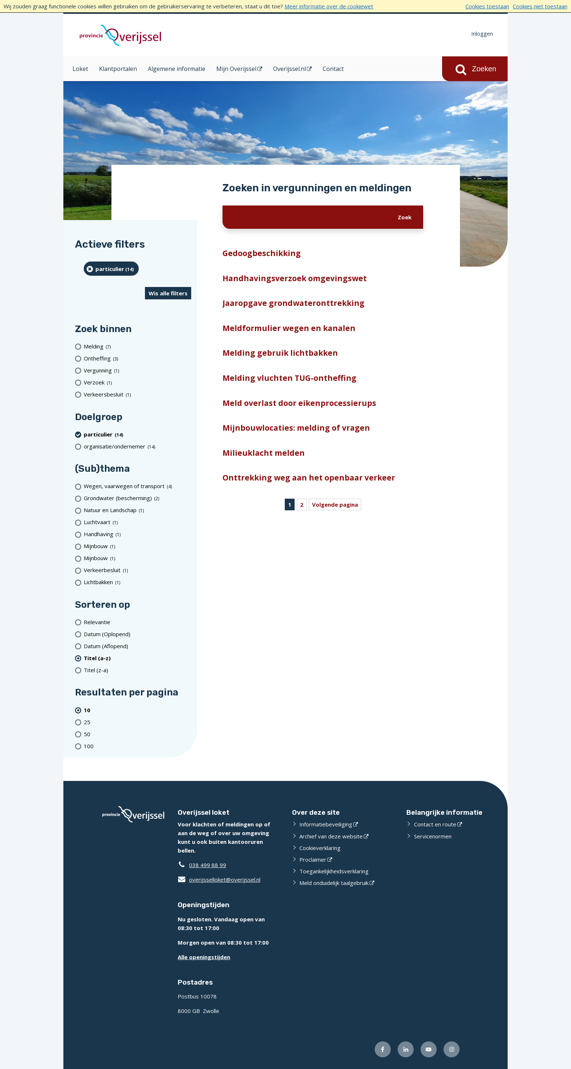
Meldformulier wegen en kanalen (289, 328)
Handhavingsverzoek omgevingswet (295, 278)
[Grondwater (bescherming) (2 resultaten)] (137, 498)
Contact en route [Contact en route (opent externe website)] (435, 824)
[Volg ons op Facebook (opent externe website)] (383, 1049)
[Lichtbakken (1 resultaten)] (137, 582)
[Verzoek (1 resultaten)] (137, 382)
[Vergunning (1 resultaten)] (137, 370)
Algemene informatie (176, 69)
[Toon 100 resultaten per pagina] (137, 746)
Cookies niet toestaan (540, 6)
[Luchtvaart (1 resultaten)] (137, 522)
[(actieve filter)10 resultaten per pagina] (137, 710)
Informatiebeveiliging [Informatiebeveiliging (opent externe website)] (325, 824)
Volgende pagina (335, 504)
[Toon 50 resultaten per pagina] (137, 734)
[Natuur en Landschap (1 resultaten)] (137, 510)
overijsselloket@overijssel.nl (219, 879)
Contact (333, 69)
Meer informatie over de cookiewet (328, 6)
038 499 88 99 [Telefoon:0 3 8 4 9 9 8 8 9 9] (207, 865)
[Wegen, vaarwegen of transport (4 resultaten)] (137, 486)
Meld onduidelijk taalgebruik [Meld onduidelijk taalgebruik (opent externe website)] (334, 882)
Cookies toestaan (487, 6)
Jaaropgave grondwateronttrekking (294, 303)
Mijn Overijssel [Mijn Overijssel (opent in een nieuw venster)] (236, 69)
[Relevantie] (137, 622)
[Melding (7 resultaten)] (137, 346)
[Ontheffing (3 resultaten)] (137, 358)
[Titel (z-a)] (137, 670)
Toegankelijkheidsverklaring (334, 871)
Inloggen (482, 33)
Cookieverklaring (319, 847)
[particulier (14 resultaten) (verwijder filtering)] (111, 269)
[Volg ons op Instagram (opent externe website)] (452, 1049)
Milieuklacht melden (264, 453)
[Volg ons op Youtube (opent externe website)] (429, 1049)
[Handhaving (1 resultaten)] (137, 534)
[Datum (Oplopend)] (137, 634)
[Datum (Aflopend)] (137, 646)
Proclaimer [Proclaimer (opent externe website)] (312, 859)
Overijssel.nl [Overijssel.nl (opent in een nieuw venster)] (289, 69)
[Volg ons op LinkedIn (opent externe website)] (406, 1049)
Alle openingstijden (204, 957)
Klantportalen (118, 69)
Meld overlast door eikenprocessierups (299, 403)
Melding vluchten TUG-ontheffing (290, 378)
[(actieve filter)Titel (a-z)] (137, 658)
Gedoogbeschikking (262, 253)
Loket (80, 69)
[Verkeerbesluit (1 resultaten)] (137, 570)
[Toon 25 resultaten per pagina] (137, 722)
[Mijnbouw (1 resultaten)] (137, 546)
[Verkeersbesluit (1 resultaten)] (137, 394)
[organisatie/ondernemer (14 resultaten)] (137, 446)
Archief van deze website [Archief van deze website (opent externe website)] (331, 836)
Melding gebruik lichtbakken (280, 353)
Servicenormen (433, 836)
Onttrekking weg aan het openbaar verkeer (309, 477)
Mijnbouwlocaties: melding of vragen (296, 428)
